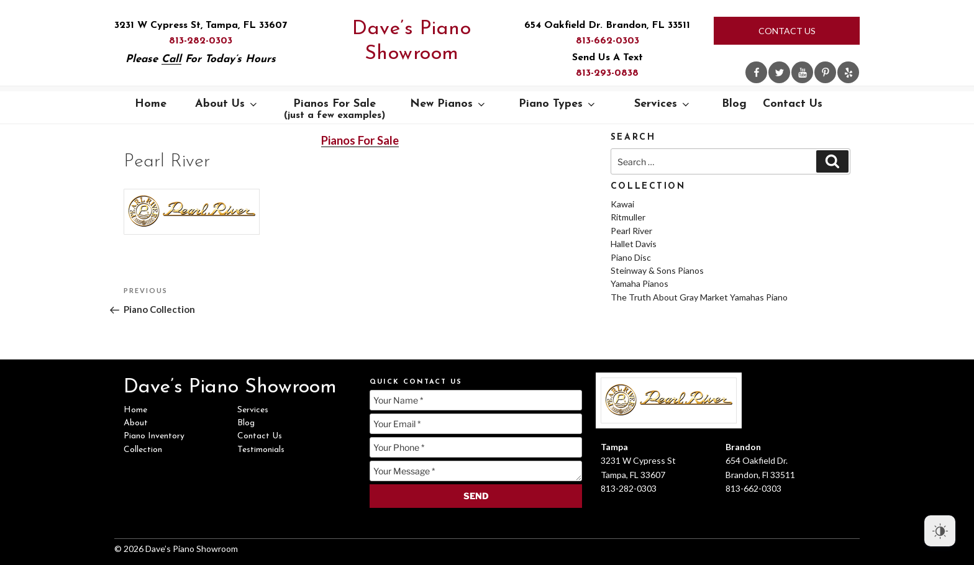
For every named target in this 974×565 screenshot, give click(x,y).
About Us (227, 104)
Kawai (622, 204)
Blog (734, 104)
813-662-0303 (607, 41)
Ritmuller (628, 217)
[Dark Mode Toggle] (939, 530)
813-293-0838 (607, 73)
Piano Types (558, 104)
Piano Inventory (154, 436)
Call (171, 59)
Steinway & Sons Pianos (657, 270)
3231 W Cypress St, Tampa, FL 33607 (200, 25)
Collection (143, 449)
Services (662, 104)
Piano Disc (631, 257)
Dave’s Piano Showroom (411, 41)
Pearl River (631, 230)
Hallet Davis (634, 243)
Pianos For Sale (334, 109)
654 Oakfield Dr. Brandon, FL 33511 (607, 25)
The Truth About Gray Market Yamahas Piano (699, 297)
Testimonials (260, 449)
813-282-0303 (200, 41)
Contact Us (787, 30)
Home (150, 104)
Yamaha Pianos (639, 283)
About (136, 423)
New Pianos (448, 104)
